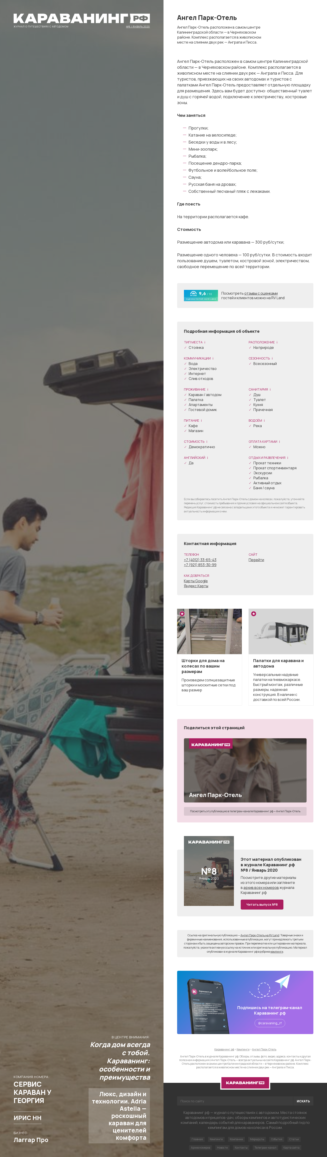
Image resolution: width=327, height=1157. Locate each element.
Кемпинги (216, 1139)
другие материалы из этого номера (268, 880)
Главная (197, 1139)
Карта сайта (291, 1148)
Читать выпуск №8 (262, 904)
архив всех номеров (261, 887)
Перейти (256, 559)
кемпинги (276, 952)
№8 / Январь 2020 (138, 26)
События (276, 1139)
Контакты (241, 1148)
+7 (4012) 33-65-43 (200, 559)
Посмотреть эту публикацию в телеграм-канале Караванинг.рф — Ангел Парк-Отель (245, 811)
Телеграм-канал (265, 1148)
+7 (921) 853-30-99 (200, 564)
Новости (222, 1148)
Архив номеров (200, 1148)
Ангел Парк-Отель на (259, 935)
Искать (303, 1101)
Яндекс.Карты (196, 585)
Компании (236, 1139)
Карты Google (196, 580)
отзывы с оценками (261, 293)
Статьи (294, 1139)
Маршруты (257, 1139)
